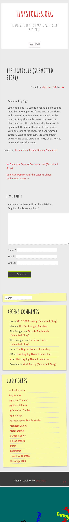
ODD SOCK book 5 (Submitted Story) (37, 321)
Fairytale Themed (18, 400)
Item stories (21, 150)
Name (12, 250)
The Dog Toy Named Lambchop (33, 349)
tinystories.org (34, 14)
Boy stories (15, 395)
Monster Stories (18, 425)
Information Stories (20, 410)
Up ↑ (64, 482)
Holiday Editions (18, 405)
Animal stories (17, 390)
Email (12, 256)
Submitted (51, 150)
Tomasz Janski (40, 480)
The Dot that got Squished (33, 326)
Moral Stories (17, 431)
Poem (13, 446)
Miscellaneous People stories (25, 420)
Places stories (17, 441)
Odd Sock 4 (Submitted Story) (39, 364)
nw (62, 87)
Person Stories (37, 150)
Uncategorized (18, 461)
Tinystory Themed (20, 456)
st (11, 359)
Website (12, 263)
